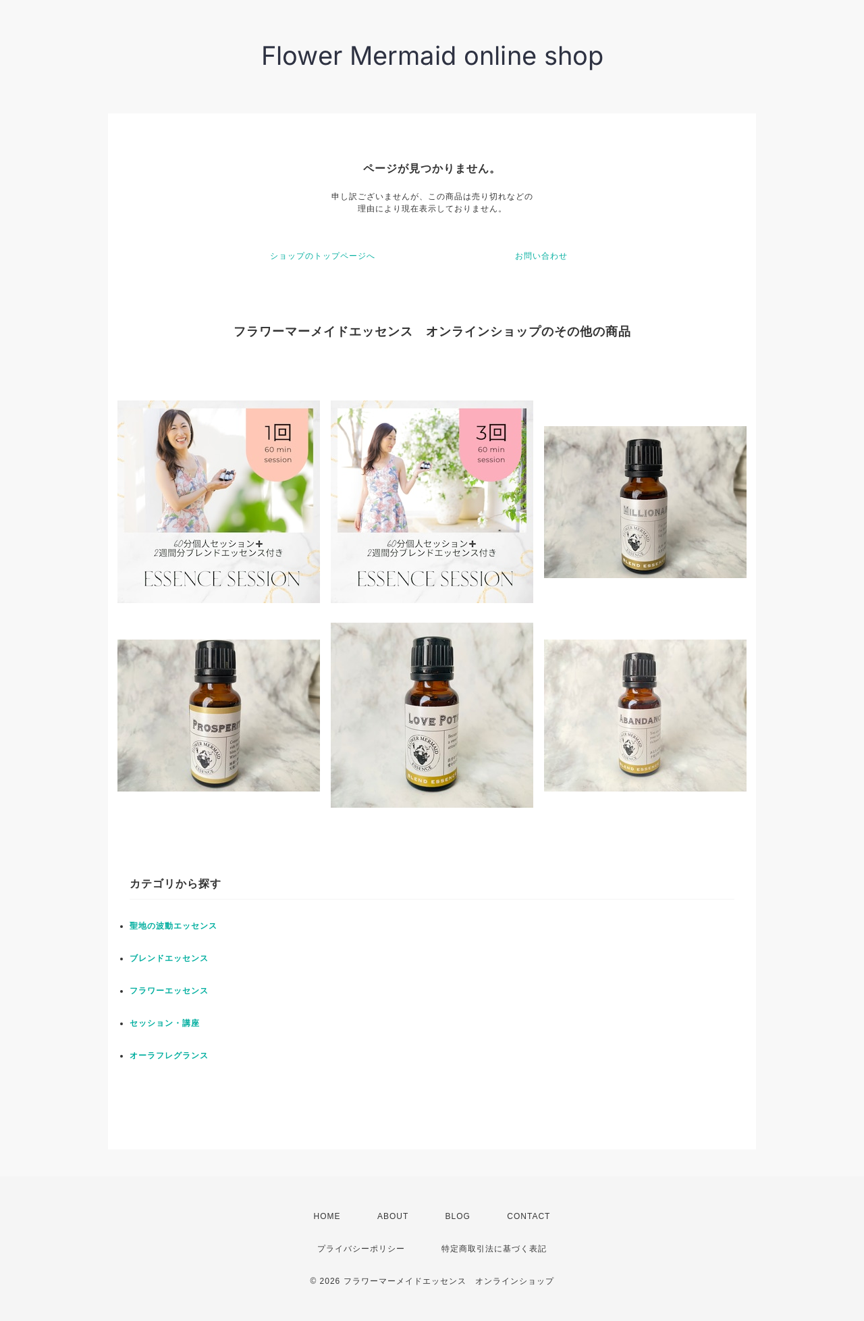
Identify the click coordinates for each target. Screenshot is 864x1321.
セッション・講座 (165, 1023)
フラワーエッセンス (169, 990)
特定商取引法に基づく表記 (494, 1248)
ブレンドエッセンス (169, 958)
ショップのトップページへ (322, 256)
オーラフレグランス (169, 1055)
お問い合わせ (541, 256)
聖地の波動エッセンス (173, 926)
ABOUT (392, 1216)
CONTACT (528, 1216)
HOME (327, 1216)
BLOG (458, 1216)
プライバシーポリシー (361, 1248)
